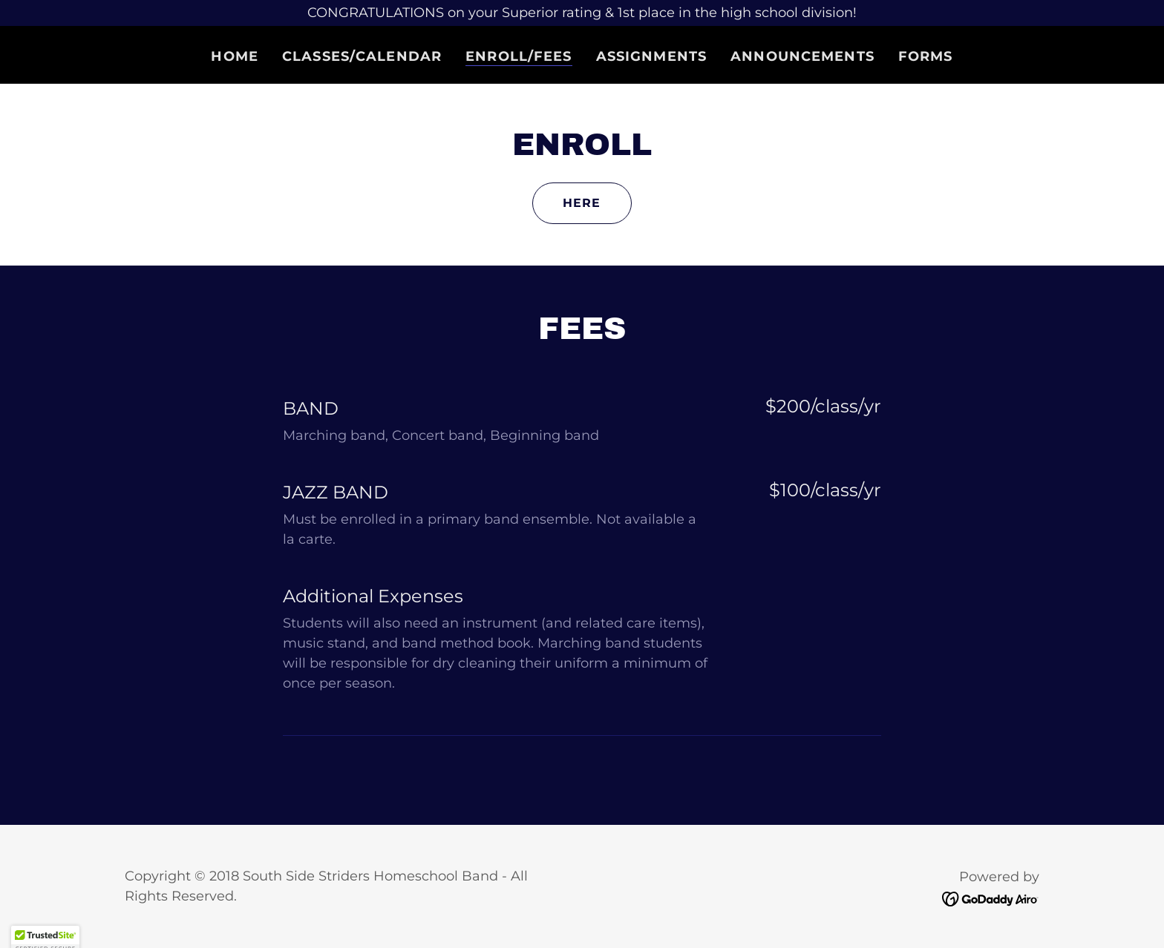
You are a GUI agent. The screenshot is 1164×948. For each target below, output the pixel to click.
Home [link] (234, 56)
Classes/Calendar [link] (362, 56)
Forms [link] (925, 56)
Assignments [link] (651, 56)
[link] (990, 898)
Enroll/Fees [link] (518, 56)
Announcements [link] (802, 56)
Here (582, 203)
